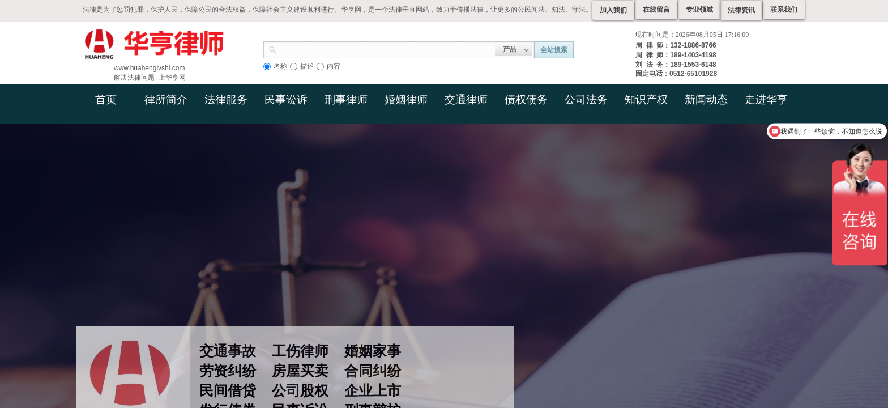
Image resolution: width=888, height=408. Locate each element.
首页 (106, 99)
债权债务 (526, 99)
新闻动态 (706, 99)
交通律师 (466, 99)
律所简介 (165, 99)
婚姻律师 (406, 99)
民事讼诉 (286, 99)
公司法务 (586, 99)
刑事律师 (346, 99)
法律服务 (225, 99)
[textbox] (386, 48)
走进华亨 (766, 99)
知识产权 (646, 99)
